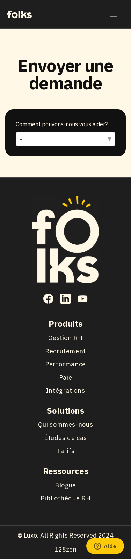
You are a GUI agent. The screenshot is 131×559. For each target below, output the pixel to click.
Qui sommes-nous (65, 424)
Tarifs (65, 451)
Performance (65, 364)
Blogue (65, 485)
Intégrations (65, 390)
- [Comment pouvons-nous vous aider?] (21, 139)
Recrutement (65, 351)
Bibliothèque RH (65, 498)
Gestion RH (65, 338)
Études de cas (65, 438)
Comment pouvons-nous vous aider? (62, 124)
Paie (65, 377)
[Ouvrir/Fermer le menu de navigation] (113, 14)
